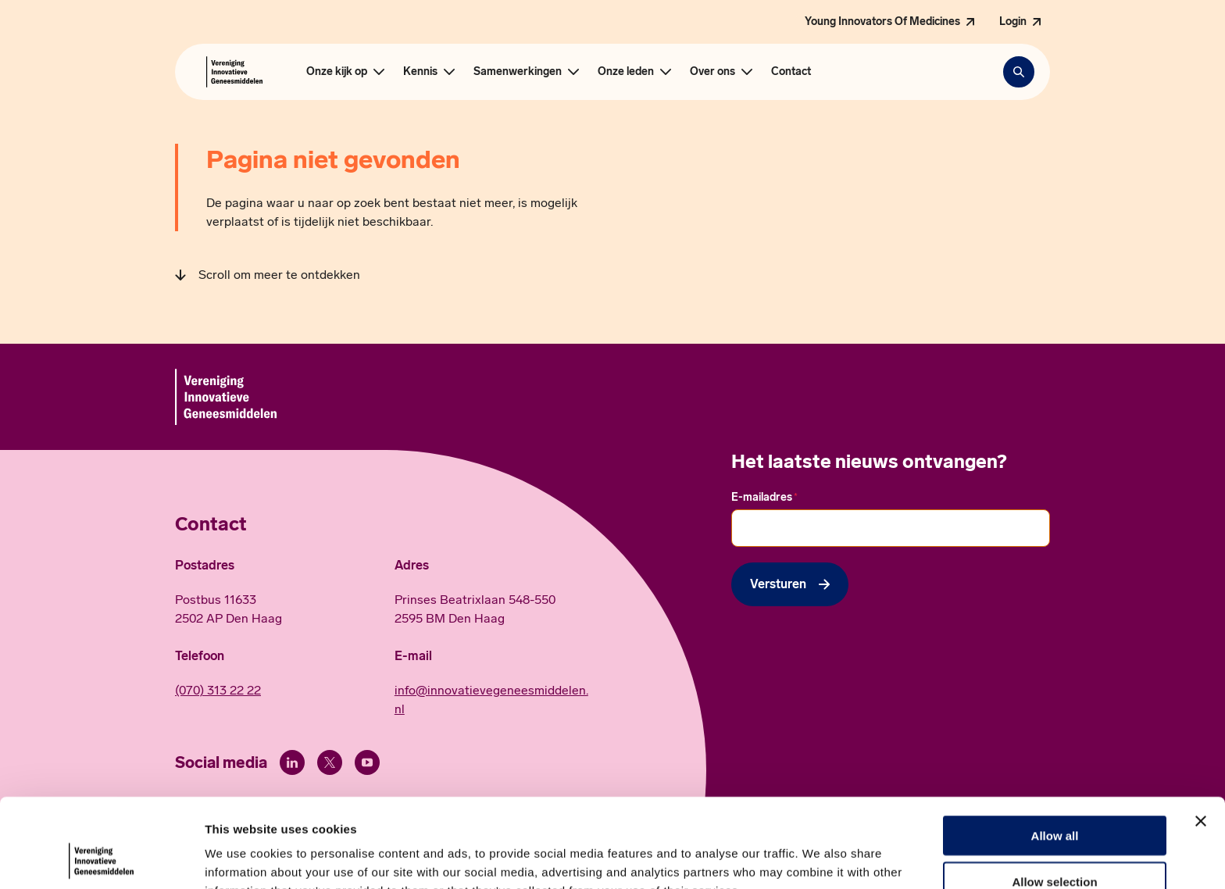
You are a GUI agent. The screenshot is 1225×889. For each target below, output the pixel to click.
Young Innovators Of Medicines (882, 21)
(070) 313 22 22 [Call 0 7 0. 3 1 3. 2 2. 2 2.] (218, 690)
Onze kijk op (336, 71)
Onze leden (626, 71)
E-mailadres (764, 498)
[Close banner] (1200, 737)
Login (1013, 21)
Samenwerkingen (517, 71)
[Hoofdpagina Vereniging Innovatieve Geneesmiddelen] (234, 71)
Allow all (1055, 752)
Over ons (712, 71)
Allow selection (1054, 798)
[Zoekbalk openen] (1018, 71)
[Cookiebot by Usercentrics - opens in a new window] (101, 858)
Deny (1055, 843)
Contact (791, 71)
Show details (820, 858)
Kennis (420, 71)
